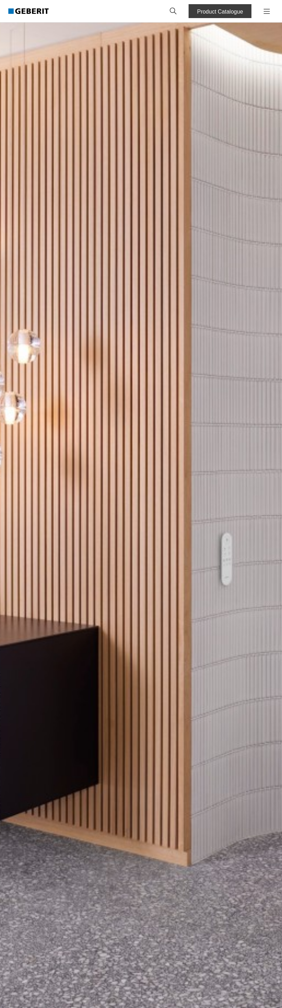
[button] (173, 11)
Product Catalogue (220, 12)
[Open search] (173, 11)
